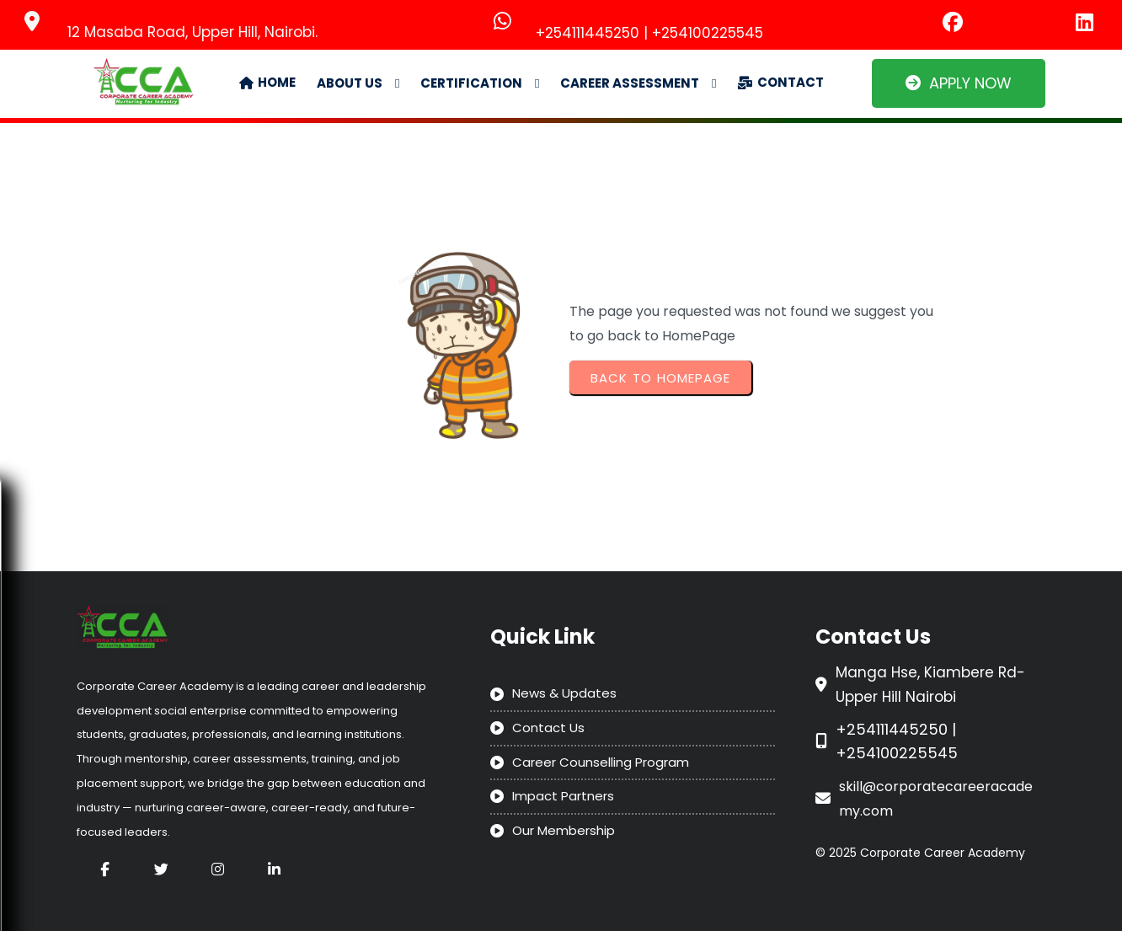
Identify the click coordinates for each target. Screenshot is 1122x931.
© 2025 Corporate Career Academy (920, 852)
